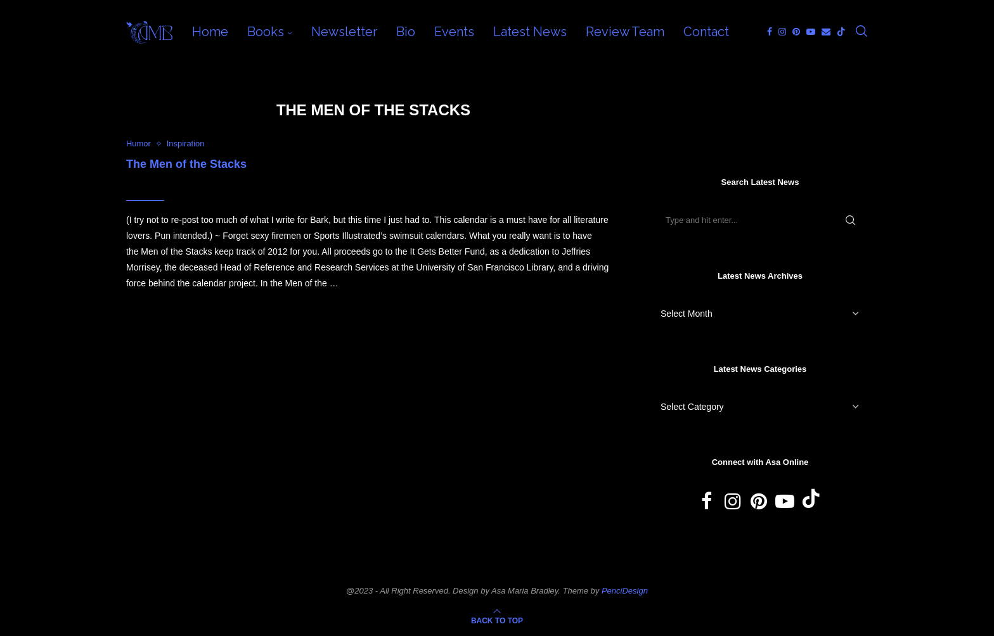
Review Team (625, 31)
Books (265, 31)
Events (454, 31)
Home (210, 31)
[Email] (826, 32)
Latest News (530, 31)
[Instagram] (782, 32)
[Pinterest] (796, 32)
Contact (706, 31)
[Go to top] (497, 620)
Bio (405, 31)
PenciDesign (625, 590)
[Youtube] (810, 32)
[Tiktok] (841, 32)
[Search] (861, 32)
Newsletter (344, 31)
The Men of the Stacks (186, 164)
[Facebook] (769, 32)
